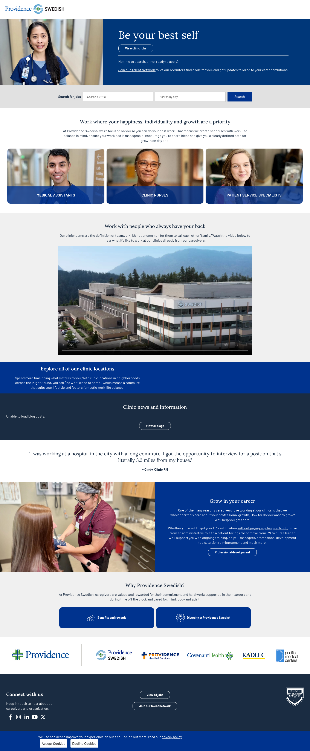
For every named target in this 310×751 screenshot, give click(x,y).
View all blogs (155, 426)
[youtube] (36, 716)
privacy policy (172, 737)
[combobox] (118, 97)
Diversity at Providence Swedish (203, 617)
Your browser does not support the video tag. (155, 300)
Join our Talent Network (137, 70)
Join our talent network (155, 706)
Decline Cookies (84, 743)
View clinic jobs (136, 48)
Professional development (232, 552)
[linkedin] (28, 716)
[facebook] (12, 716)
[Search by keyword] (118, 97)
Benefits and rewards (106, 617)
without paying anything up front (262, 528)
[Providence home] (34, 9)
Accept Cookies (53, 743)
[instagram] (20, 716)
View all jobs (155, 695)
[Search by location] (190, 97)
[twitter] (44, 716)
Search (239, 96)
